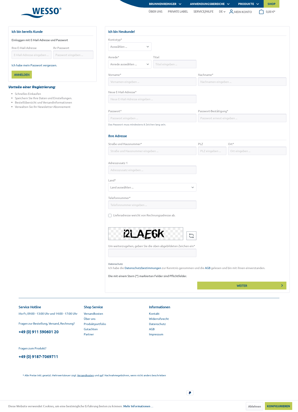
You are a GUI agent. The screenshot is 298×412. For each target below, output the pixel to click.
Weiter (242, 285)
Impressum (156, 334)
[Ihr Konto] (240, 12)
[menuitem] (240, 12)
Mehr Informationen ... (138, 406)
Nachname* (205, 74)
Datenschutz (157, 324)
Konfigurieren (278, 406)
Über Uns (155, 11)
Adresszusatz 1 (118, 163)
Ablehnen (254, 406)
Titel (156, 57)
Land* (112, 180)
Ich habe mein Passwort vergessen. (34, 65)
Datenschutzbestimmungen (143, 268)
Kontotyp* (115, 39)
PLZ (200, 144)
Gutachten (91, 329)
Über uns (89, 318)
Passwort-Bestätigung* (213, 111)
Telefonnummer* (119, 198)
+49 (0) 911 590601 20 (39, 331)
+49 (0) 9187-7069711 (38, 356)
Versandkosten (93, 313)
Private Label (178, 11)
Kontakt (154, 313)
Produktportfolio (95, 324)
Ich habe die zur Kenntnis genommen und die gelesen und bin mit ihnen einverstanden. (186, 268)
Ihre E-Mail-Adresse (24, 48)
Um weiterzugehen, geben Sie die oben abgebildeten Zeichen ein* (151, 246)
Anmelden (21, 74)
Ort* (231, 144)
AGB (207, 268)
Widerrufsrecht (159, 318)
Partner (89, 334)
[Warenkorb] (267, 12)
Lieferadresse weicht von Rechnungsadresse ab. (144, 215)
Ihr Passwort (61, 48)
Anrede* (113, 57)
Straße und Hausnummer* (125, 144)
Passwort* (115, 111)
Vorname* (114, 74)
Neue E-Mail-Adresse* (122, 92)
